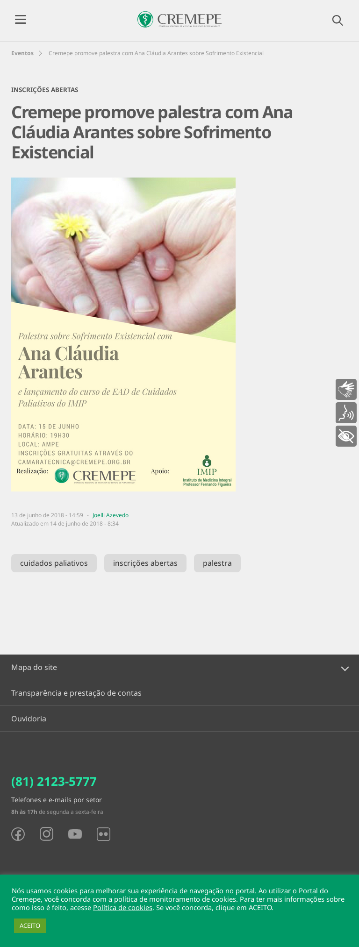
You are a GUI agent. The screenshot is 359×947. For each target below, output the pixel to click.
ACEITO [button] (30, 925)
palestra (217, 563)
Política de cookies (122, 907)
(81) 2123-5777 (54, 781)
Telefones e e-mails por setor (56, 799)
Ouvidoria (28, 718)
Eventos (22, 53)
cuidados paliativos (54, 563)
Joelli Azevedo (111, 515)
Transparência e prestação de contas (76, 693)
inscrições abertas (145, 563)
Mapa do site (34, 667)
